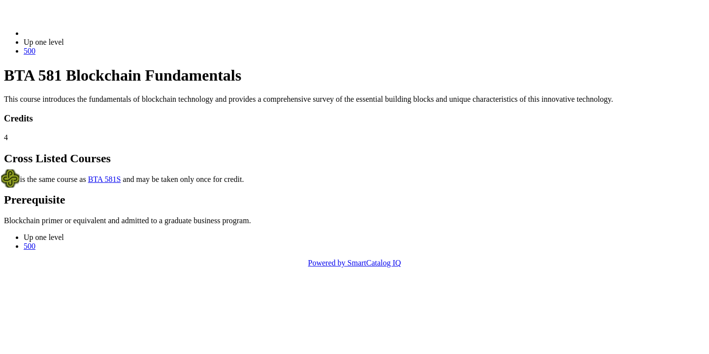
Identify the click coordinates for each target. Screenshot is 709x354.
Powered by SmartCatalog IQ (354, 263)
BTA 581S (104, 179)
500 (29, 51)
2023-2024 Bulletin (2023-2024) (75, 33)
